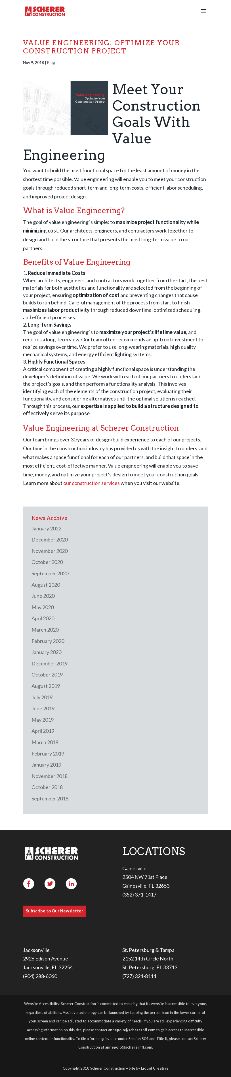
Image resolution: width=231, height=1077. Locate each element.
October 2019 (47, 674)
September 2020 (50, 573)
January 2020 (46, 652)
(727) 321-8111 (139, 976)
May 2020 (43, 607)
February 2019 (48, 753)
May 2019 (43, 720)
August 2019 (46, 686)
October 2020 (47, 562)
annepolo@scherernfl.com (131, 1030)
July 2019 (42, 697)
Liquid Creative (155, 1068)
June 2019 (43, 708)
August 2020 (46, 585)
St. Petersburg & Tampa (148, 950)
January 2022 (46, 528)
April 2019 (43, 731)
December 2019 (50, 663)
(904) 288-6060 (40, 976)
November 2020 (50, 551)
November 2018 (50, 776)
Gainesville (134, 868)
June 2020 (43, 596)
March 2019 (45, 742)
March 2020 (45, 629)
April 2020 (43, 618)
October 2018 (47, 787)
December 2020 (50, 539)
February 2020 (48, 641)
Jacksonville (36, 950)
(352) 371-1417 (139, 894)
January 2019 (46, 764)
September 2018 (50, 798)
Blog (51, 62)
